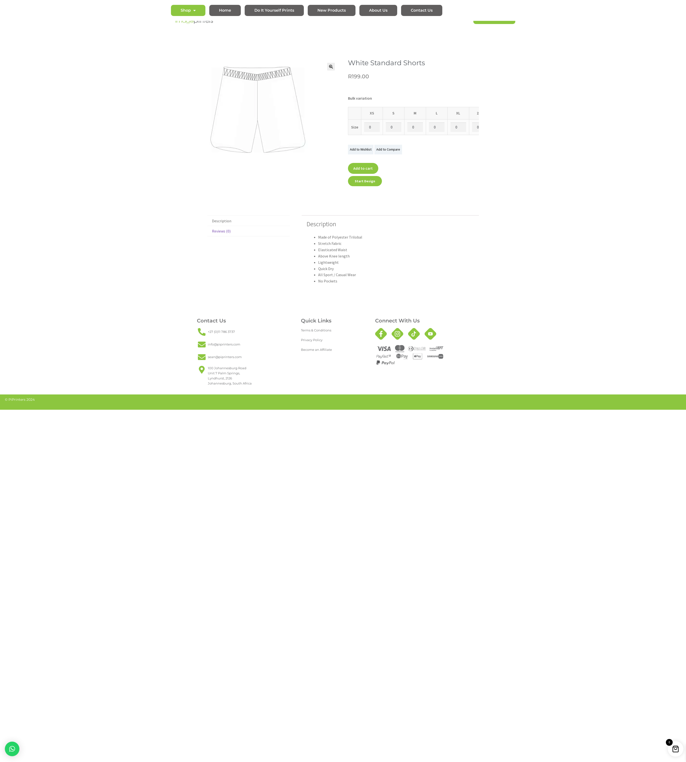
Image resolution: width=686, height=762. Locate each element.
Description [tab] (221, 220)
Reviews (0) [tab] (221, 231)
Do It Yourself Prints (274, 10)
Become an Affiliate (316, 350)
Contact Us (422, 10)
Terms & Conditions (316, 330)
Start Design (365, 181)
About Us (378, 10)
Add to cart (363, 168)
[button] (331, 67)
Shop (188, 10)
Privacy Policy (312, 340)
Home (225, 10)
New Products (331, 10)
